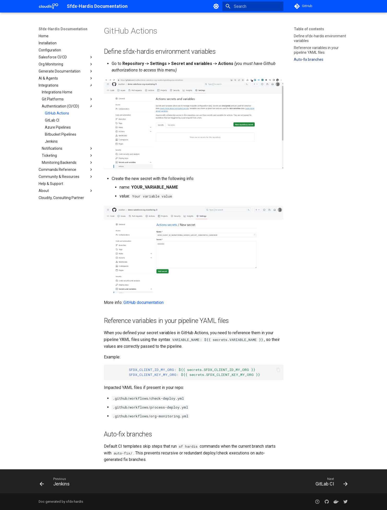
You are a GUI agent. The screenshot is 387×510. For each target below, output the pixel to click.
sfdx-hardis (74, 501)
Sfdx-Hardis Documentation (63, 29)
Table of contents (309, 29)
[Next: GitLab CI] (330, 483)
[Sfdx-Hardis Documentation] (49, 6)
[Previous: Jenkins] (56, 483)
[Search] (252, 6)
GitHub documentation (143, 302)
